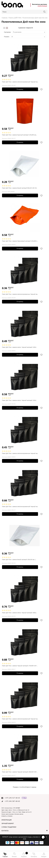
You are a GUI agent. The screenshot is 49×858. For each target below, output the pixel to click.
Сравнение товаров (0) (25, 28)
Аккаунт (44, 855)
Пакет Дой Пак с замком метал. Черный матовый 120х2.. (19, 347)
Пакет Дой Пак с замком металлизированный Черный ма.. (20, 82)
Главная (5, 855)
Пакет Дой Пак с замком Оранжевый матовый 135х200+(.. (20, 241)
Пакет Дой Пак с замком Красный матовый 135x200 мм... (19, 135)
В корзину (20, 89)
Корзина (24, 854)
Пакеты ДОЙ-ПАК (15, 18)
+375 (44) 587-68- (11, 801)
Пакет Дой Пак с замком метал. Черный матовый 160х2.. (19, 612)
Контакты (34, 855)
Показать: (6, 36)
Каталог (14, 855)
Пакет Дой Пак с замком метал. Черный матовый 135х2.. (19, 400)
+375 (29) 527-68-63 (12, 798)
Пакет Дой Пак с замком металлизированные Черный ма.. (20, 453)
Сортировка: (7, 32)
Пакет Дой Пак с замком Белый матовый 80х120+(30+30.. (19, 188)
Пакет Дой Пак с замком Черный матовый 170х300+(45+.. (20, 665)
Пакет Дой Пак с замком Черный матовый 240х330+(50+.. (20, 772)
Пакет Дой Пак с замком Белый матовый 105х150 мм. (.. (19, 559)
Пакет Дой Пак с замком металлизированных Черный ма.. (20, 294)
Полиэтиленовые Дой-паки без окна (35, 18)
